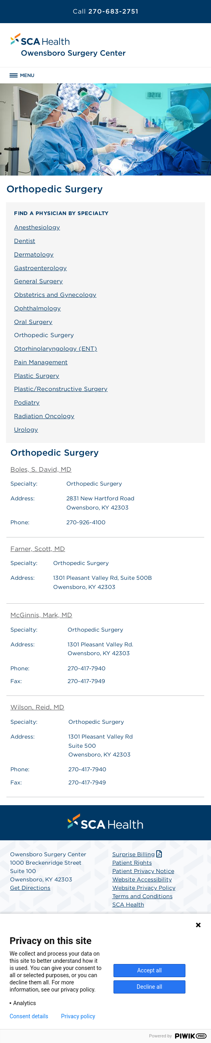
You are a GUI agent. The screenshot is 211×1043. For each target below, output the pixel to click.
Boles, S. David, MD (41, 469)
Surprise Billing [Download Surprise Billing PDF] (138, 854)
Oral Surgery (33, 322)
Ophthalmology (37, 308)
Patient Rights (132, 862)
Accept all (149, 970)
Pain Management (41, 362)
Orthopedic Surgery (44, 335)
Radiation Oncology (44, 416)
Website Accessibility (142, 879)
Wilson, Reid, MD (37, 707)
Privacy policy (78, 1016)
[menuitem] (105, 821)
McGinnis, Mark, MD (41, 615)
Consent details (29, 1016)
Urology (26, 429)
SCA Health (128, 904)
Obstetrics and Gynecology (55, 294)
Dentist (24, 241)
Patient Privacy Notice (143, 871)
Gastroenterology (40, 268)
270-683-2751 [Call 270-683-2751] (105, 11)
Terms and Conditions (142, 896)
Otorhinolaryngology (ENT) (55, 348)
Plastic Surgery (36, 375)
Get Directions (30, 888)
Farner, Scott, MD (37, 549)
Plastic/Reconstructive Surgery (60, 389)
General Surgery (38, 281)
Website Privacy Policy (143, 888)
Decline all (149, 987)
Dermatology (34, 254)
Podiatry (27, 402)
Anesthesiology (37, 227)
